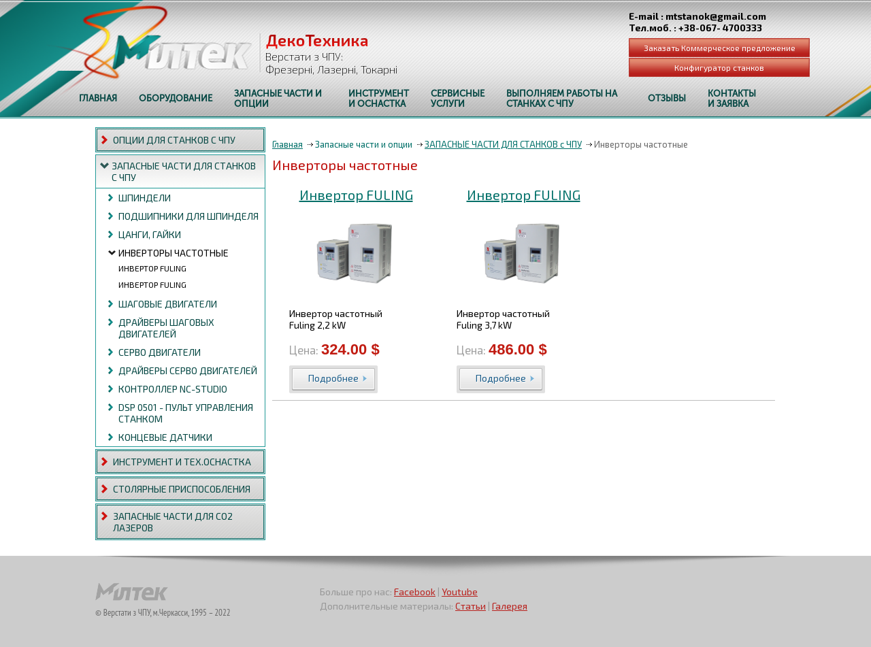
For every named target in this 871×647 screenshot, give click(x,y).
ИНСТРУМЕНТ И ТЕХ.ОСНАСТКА (182, 461)
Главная (287, 144)
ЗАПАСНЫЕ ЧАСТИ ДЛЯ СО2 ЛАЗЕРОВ (173, 521)
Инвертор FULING (152, 268)
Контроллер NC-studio (172, 389)
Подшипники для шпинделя (188, 216)
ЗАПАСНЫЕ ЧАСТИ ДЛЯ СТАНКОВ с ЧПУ (184, 171)
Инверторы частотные (173, 253)
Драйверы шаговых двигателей (166, 327)
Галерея (509, 606)
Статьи (470, 606)
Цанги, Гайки (149, 234)
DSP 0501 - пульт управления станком (185, 413)
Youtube (460, 591)
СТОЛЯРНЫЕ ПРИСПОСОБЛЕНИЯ (181, 489)
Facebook (415, 591)
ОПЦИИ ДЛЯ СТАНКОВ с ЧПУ (174, 140)
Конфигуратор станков (719, 67)
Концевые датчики (165, 437)
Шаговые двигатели (167, 304)
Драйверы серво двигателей (187, 370)
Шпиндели (144, 197)
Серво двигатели (159, 352)
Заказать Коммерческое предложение (719, 47)
